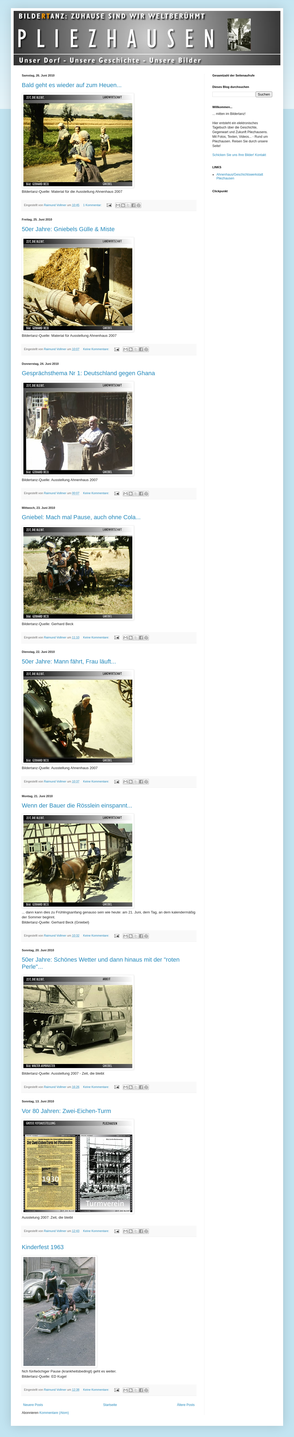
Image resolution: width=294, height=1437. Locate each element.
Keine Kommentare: (96, 349)
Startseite (110, 1405)
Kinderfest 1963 (43, 1247)
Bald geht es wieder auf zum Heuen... (72, 85)
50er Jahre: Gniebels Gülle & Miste (68, 229)
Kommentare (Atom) (54, 1413)
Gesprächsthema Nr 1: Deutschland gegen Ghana (88, 373)
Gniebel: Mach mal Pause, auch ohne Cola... (81, 517)
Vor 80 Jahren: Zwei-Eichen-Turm (66, 1111)
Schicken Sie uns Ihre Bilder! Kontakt (239, 155)
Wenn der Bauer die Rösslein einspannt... (77, 805)
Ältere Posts (186, 1405)
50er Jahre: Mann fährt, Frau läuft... (69, 661)
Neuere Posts (33, 1405)
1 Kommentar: (92, 205)
